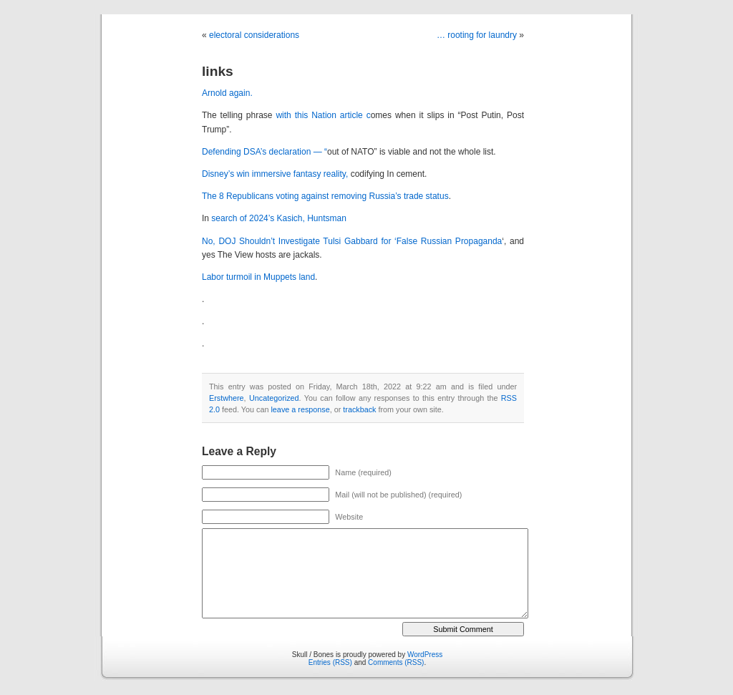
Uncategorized (274, 398)
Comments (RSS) (396, 662)
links (217, 71)
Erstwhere (226, 398)
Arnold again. (227, 93)
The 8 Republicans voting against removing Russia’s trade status (325, 196)
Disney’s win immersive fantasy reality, (276, 174)
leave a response (300, 409)
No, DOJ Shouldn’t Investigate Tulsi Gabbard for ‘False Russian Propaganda (352, 241)
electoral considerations (254, 35)
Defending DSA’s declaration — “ (264, 152)
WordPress (424, 654)
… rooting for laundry (477, 35)
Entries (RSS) (330, 662)
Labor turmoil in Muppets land (258, 277)
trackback (359, 409)
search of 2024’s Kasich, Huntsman (278, 218)
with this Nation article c (323, 115)
